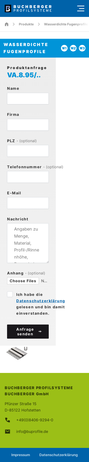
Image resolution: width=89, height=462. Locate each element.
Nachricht (17, 219)
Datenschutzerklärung (40, 300)
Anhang (26, 273)
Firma (13, 114)
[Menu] (80, 8)
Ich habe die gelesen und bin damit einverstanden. (40, 303)
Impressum (20, 455)
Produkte (26, 24)
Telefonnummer (28, 166)
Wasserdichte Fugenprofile (66, 24)
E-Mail (14, 193)
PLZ (22, 140)
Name (13, 88)
